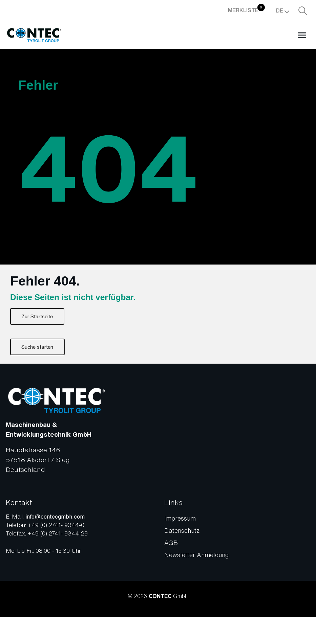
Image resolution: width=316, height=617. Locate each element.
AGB (171, 542)
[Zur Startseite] (34, 35)
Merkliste (246, 9)
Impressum (180, 518)
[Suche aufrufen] (302, 10)
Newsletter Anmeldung (196, 554)
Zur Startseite (37, 316)
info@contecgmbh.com (55, 516)
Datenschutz (181, 530)
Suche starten (37, 346)
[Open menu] (301, 34)
